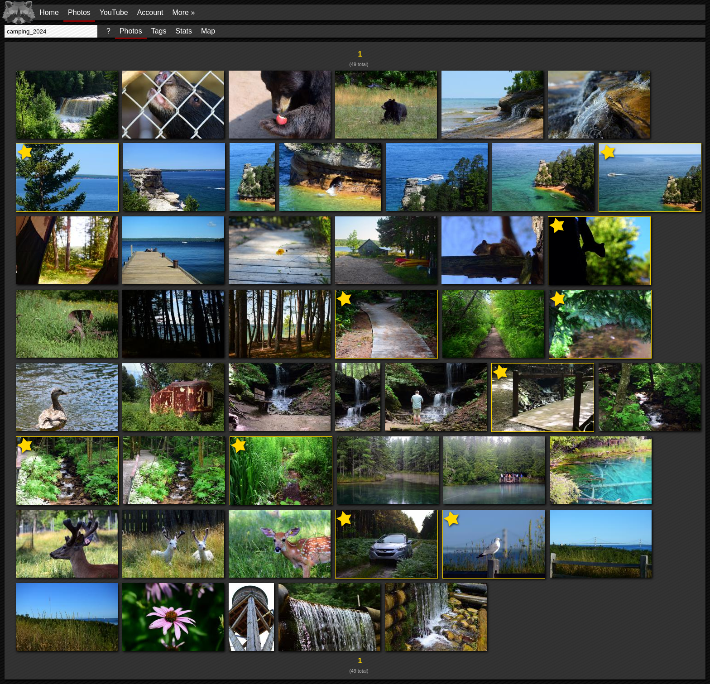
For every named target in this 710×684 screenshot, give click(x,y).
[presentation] (51, 31)
